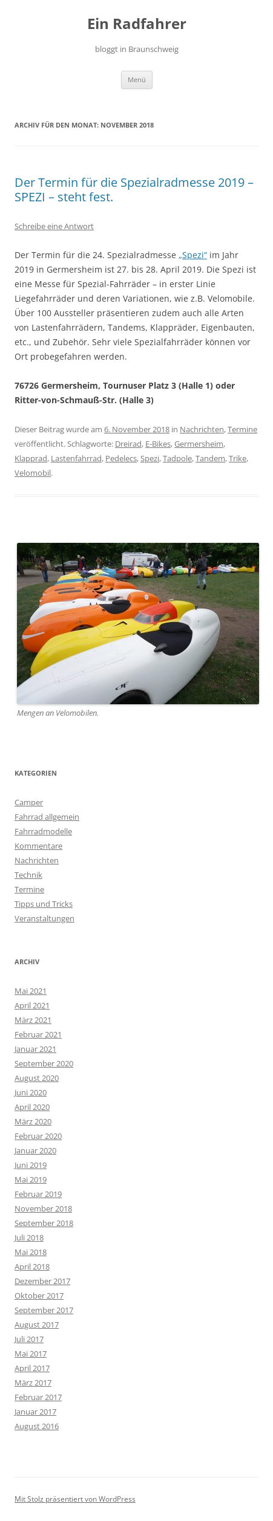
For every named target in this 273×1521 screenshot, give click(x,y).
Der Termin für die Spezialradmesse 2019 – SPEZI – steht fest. (134, 189)
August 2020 (37, 1077)
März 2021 (33, 1019)
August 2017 (37, 1324)
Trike (237, 458)
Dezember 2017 (42, 1281)
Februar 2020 (38, 1135)
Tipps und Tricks (44, 903)
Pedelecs (121, 458)
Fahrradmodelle (43, 831)
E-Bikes (158, 443)
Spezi (149, 458)
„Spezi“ (193, 255)
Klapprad (31, 458)
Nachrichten (202, 429)
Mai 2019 (31, 1179)
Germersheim (198, 443)
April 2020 (32, 1106)
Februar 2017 (38, 1397)
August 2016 (37, 1426)
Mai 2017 (31, 1353)
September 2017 (44, 1310)
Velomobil (33, 472)
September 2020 (44, 1063)
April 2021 (32, 1005)
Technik (28, 874)
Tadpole (177, 458)
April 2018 (32, 1266)
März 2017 (33, 1382)
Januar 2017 (35, 1411)
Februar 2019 (38, 1194)
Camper (29, 802)
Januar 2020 (35, 1150)
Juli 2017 (29, 1339)
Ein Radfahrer (136, 24)
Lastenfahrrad (76, 458)
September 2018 (44, 1223)
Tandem (210, 458)
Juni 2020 (31, 1092)
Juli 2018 (29, 1237)
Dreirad (128, 443)
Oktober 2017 (39, 1295)
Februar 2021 (38, 1034)
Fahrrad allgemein (47, 816)
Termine (242, 429)
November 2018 (43, 1208)
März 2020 (33, 1121)
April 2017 (32, 1368)
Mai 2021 (31, 990)
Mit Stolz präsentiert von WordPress (75, 1499)
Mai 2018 (31, 1252)
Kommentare (38, 845)
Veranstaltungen (44, 918)
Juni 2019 (31, 1164)
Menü (137, 79)
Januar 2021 (35, 1048)
